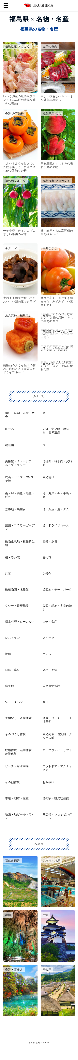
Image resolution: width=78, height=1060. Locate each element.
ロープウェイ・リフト (57, 750)
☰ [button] (6, 5)
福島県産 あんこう (17, 46)
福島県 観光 (34, 1043)
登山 (46, 701)
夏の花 (47, 557)
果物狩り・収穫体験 (18, 718)
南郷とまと (50, 248)
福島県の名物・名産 (39, 29)
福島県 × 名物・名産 (39, 19)
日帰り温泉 (12, 669)
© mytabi (45, 1043)
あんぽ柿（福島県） (18, 315)
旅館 (8, 653)
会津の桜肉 (50, 46)
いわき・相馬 (51, 860)
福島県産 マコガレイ (56, 180)
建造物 (9, 445)
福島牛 (47, 315)
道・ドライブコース (56, 525)
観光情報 (49, 477)
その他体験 (12, 782)
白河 (46, 915)
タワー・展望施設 (17, 605)
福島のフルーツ (15, 180)
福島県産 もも (52, 113)
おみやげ (49, 782)
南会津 (47, 969)
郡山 (8, 915)
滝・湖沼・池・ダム (56, 509)
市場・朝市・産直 (17, 798)
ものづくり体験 (15, 734)
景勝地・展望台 (15, 509)
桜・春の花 (12, 557)
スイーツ (49, 637)
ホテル (47, 653)
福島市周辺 (12, 860)
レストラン (12, 637)
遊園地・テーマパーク (57, 589)
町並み (9, 429)
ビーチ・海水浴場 (17, 766)
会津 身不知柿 (14, 113)
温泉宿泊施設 (51, 686)
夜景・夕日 (50, 541)
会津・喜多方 (14, 969)
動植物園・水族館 (17, 589)
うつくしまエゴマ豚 (56, 347)
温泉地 (9, 686)
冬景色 (47, 573)
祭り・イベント (15, 701)
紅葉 (8, 573)
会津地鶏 (49, 363)
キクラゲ (11, 248)
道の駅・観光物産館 (56, 798)
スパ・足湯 (50, 669)
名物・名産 (50, 621)
